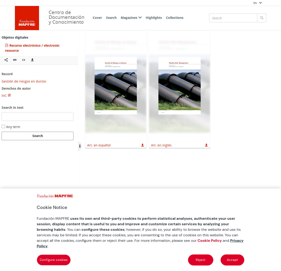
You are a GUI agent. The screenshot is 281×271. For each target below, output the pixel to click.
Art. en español (99, 145)
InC (4, 95)
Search (111, 17)
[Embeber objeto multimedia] (23, 60)
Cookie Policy (209, 240)
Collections (174, 17)
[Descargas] (32, 60)
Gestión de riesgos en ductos (24, 81)
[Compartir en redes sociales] (6, 60)
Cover (97, 17)
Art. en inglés (161, 145)
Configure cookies (54, 260)
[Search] (233, 18)
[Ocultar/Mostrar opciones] (80, 146)
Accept (232, 260)
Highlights (154, 17)
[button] (14, 60)
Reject (200, 260)
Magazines (131, 17)
